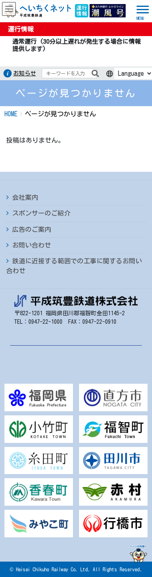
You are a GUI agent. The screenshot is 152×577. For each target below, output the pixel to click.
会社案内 (25, 197)
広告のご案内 (31, 229)
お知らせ (24, 73)
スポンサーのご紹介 (41, 213)
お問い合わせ (31, 245)
